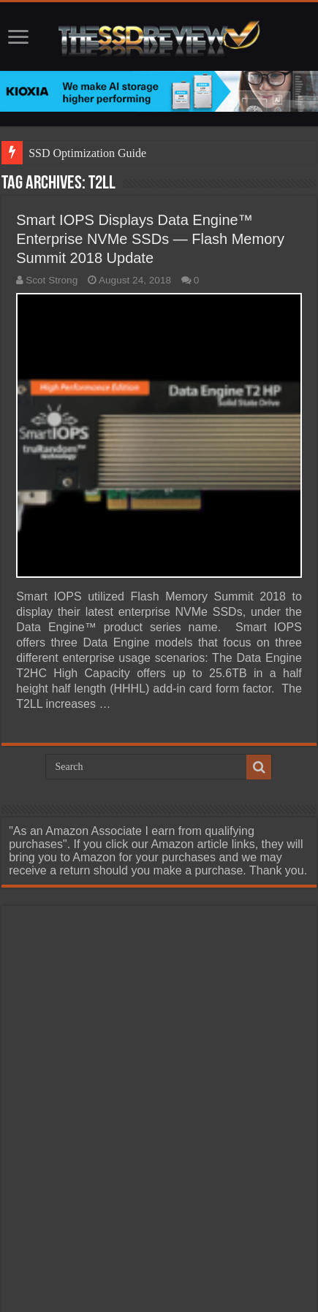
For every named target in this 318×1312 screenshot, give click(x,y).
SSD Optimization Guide (87, 153)
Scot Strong (51, 280)
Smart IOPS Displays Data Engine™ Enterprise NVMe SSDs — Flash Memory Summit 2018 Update (150, 239)
